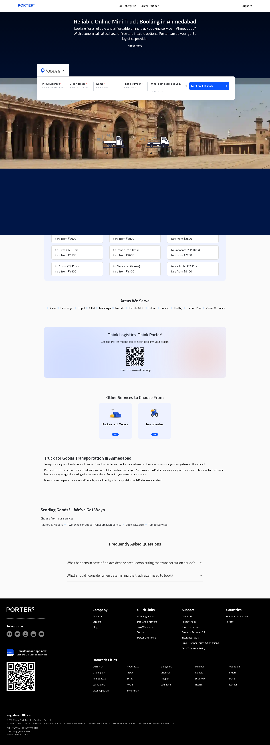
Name (100, 84)
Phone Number (133, 84)
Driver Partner (149, 6)
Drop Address (78, 84)
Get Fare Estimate (209, 86)
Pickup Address (51, 84)
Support (247, 6)
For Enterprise (127, 6)
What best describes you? (166, 85)
